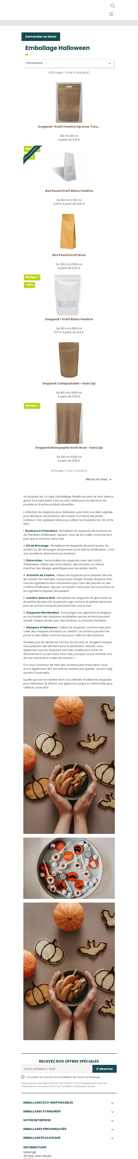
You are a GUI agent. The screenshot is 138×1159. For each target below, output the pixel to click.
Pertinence (69, 63)
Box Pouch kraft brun (69, 255)
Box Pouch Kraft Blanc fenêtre (69, 191)
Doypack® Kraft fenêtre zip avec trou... (69, 126)
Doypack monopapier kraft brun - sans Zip (69, 447)
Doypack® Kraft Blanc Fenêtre (69, 319)
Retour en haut (99, 479)
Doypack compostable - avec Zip (69, 383)
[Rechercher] (113, 6)
